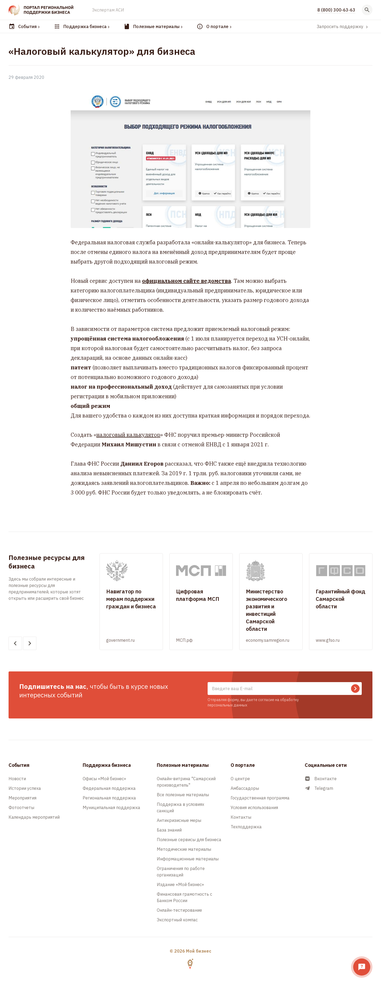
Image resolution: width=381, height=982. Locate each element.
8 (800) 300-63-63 (336, 10)
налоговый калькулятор (128, 434)
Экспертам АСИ (108, 10)
